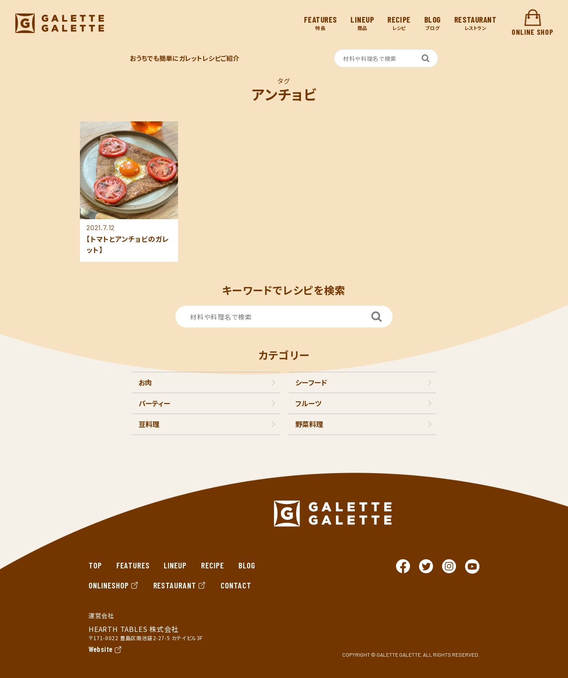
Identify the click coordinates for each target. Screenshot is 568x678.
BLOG (246, 565)
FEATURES (133, 565)
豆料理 (149, 424)
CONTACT (236, 585)
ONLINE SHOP (533, 23)
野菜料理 (309, 424)
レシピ (398, 23)
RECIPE (212, 565)
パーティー (154, 403)
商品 (362, 23)
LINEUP (175, 565)
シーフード (311, 382)
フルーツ (308, 403)
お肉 (145, 382)
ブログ (432, 23)
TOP (95, 565)
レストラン (475, 23)
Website (101, 649)
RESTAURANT (180, 585)
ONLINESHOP (114, 585)
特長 (320, 23)
